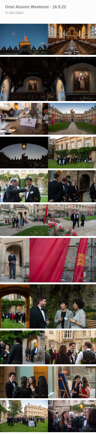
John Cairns (16, 12)
